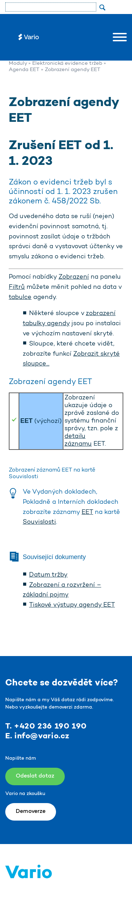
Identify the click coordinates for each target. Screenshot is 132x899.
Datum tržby (48, 575)
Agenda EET (24, 69)
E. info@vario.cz (37, 736)
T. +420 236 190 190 (46, 726)
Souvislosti (39, 522)
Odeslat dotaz (35, 776)
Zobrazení (73, 277)
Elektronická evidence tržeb (67, 63)
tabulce (20, 297)
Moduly (18, 63)
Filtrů (17, 287)
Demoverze (31, 811)
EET (87, 512)
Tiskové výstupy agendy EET (72, 605)
